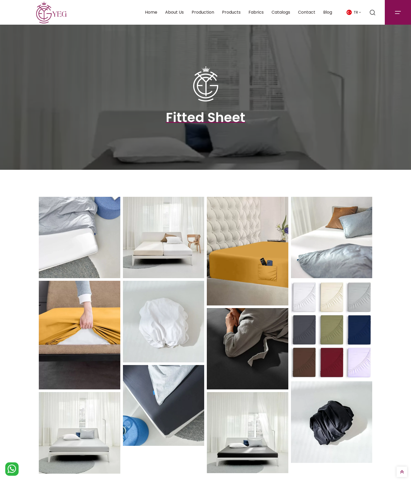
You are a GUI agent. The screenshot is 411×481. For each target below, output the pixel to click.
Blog (327, 12)
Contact (306, 12)
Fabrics (256, 12)
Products (231, 12)
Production (203, 12)
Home (151, 12)
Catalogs (281, 12)
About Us (174, 12)
